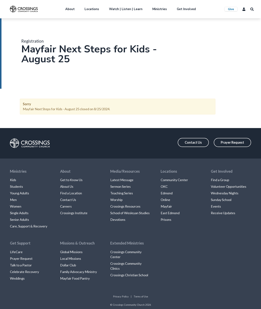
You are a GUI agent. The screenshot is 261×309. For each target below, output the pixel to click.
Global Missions (71, 252)
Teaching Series (121, 193)
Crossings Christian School (129, 275)
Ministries (159, 9)
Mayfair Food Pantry (75, 278)
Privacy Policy (121, 296)
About (70, 9)
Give (231, 9)
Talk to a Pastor (21, 265)
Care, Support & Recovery (28, 226)
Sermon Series (120, 186)
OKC (164, 186)
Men (13, 200)
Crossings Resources (125, 206)
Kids (13, 180)
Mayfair (166, 206)
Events (216, 206)
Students (16, 186)
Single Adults (19, 213)
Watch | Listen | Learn (125, 9)
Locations (92, 9)
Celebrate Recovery (24, 272)
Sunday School (221, 200)
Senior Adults (19, 220)
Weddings (17, 278)
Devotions (117, 220)
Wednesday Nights (224, 193)
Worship (116, 200)
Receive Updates (223, 213)
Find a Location (71, 193)
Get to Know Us (71, 180)
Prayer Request (232, 142)
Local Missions (70, 258)
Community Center (174, 180)
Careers (66, 206)
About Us (66, 186)
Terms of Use (141, 296)
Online (165, 200)
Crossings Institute (73, 213)
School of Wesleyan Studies (130, 213)
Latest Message (121, 180)
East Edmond (170, 213)
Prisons (166, 220)
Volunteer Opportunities (228, 186)
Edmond (167, 193)
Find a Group (220, 180)
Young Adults (19, 193)
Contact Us (193, 142)
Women (15, 206)
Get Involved (186, 9)
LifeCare (16, 252)
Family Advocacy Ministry (78, 272)
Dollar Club (68, 265)
